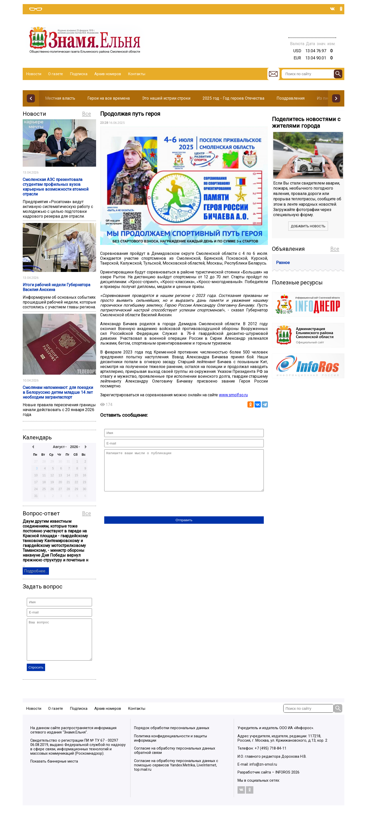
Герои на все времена (108, 98)
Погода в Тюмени (312, 30)
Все (86, 114)
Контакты (136, 74)
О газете (55, 74)
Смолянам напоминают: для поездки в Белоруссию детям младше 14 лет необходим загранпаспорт (58, 392)
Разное (283, 262)
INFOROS (282, 780)
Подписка (78, 74)
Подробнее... (36, 571)
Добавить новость (308, 226)
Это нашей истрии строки (166, 98)
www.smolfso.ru (233, 394)
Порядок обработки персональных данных (171, 735)
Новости (33, 74)
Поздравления (291, 98)
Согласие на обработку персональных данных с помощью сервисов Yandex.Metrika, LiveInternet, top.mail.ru (176, 772)
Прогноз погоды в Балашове (312, 25)
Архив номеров (107, 74)
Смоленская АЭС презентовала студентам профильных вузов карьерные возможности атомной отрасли (55, 186)
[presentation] (143, 512)
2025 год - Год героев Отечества (233, 98)
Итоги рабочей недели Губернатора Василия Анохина (56, 287)
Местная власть (60, 98)
